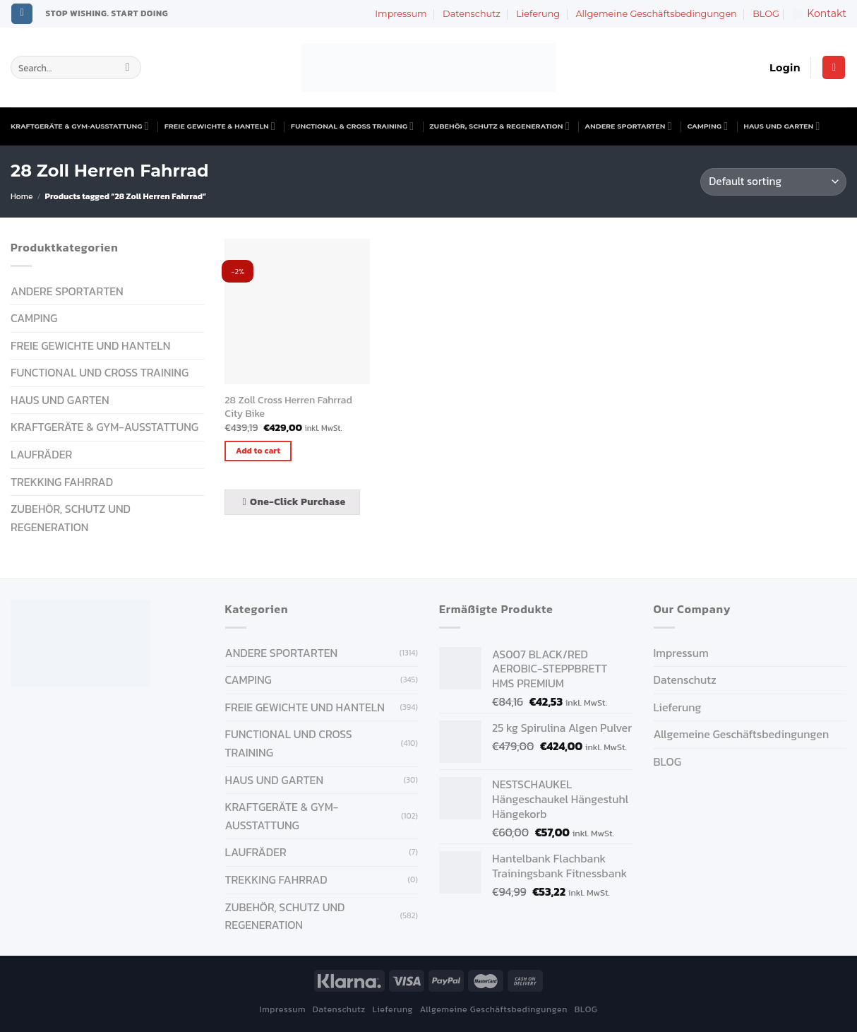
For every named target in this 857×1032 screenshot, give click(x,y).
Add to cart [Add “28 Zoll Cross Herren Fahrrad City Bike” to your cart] (258, 450)
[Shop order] (773, 182)
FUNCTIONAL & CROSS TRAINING (352, 126)
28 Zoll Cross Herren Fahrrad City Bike (288, 406)
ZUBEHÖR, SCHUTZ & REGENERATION (499, 126)
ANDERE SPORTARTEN (628, 126)
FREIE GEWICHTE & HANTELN (219, 126)
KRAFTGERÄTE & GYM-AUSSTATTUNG (80, 126)
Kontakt (819, 13)
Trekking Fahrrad (62, 481)
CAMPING (708, 126)
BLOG (766, 13)
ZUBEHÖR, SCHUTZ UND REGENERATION (71, 517)
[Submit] (127, 68)
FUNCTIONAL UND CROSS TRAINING (99, 372)
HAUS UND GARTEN (781, 126)
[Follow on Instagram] (21, 14)
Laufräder (41, 454)
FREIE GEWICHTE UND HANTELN (90, 345)
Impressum (400, 13)
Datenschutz (472, 13)
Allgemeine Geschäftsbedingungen (655, 13)
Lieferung (538, 13)
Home (21, 196)
